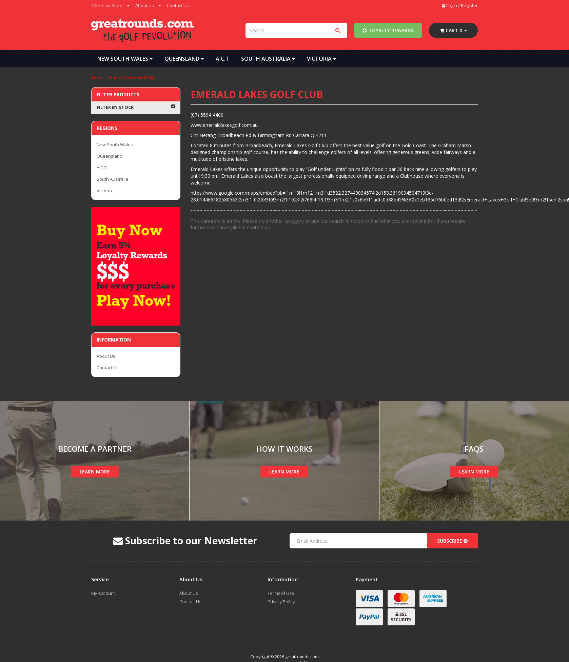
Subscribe (452, 541)
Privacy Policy (281, 602)
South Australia (268, 58)
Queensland (184, 58)
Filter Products (118, 94)
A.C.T (222, 58)
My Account (103, 593)
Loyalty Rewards (388, 30)
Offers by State (106, 5)
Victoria (321, 58)
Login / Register (460, 5)
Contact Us (178, 5)
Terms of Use (281, 593)
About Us (144, 5)
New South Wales (125, 58)
